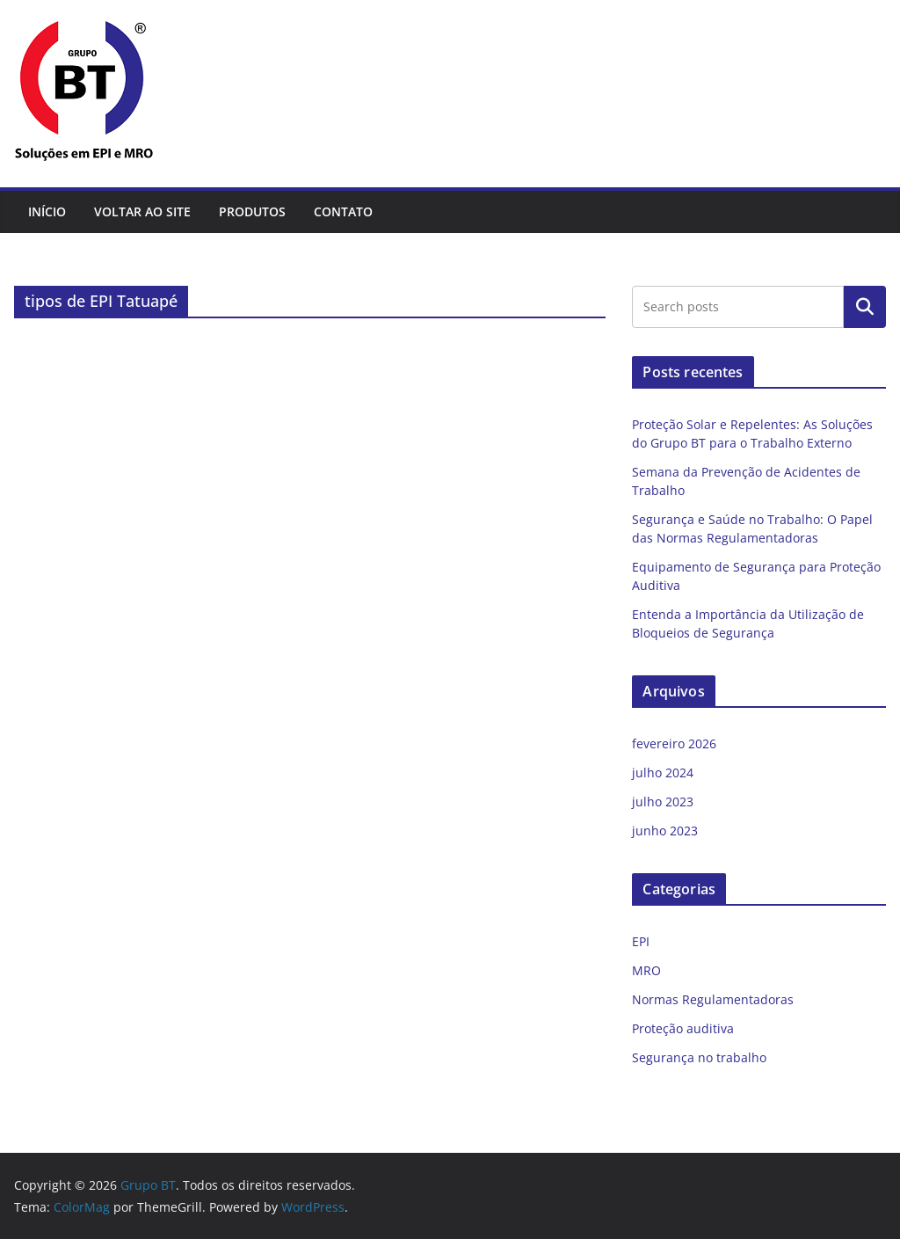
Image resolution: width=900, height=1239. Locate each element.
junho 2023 (665, 830)
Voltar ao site (142, 211)
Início (47, 211)
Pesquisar (865, 307)
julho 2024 (662, 772)
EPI (641, 941)
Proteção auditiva (683, 1028)
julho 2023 (662, 801)
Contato (343, 211)
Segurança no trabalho (699, 1057)
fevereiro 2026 (674, 743)
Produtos (252, 211)
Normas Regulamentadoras (713, 999)
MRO (646, 970)
